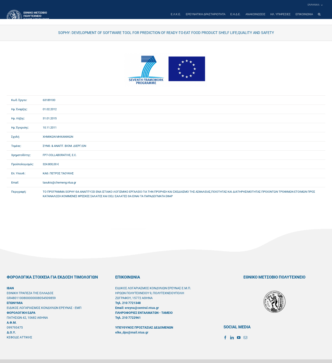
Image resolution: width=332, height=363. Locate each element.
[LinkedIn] (232, 337)
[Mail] (245, 337)
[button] (319, 14)
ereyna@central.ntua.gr (142, 308)
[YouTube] (238, 337)
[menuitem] (315, 5)
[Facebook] (225, 337)
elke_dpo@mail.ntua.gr (131, 332)
